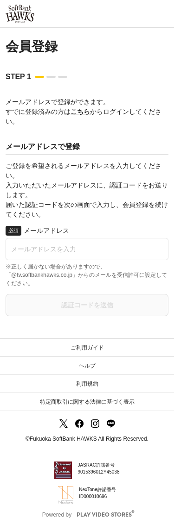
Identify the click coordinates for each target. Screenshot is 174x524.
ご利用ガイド (87, 347)
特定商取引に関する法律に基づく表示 (87, 402)
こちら (80, 111)
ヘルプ (87, 365)
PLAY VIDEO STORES (104, 515)
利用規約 (87, 384)
